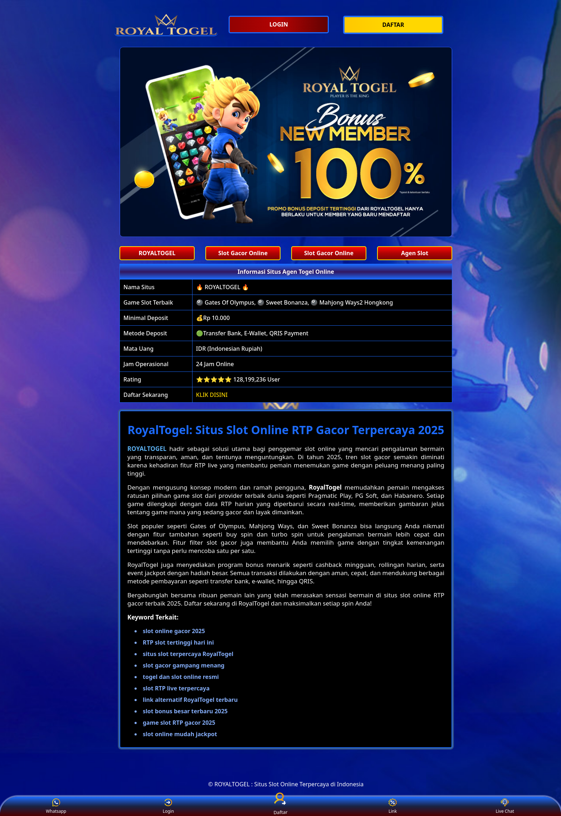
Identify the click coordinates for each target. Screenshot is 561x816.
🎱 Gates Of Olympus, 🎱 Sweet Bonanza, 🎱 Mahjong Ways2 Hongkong (294, 302)
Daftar (280, 806)
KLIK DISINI (212, 395)
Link (393, 806)
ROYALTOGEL (146, 449)
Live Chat (505, 806)
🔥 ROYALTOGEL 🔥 (222, 287)
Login (168, 806)
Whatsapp (56, 806)
